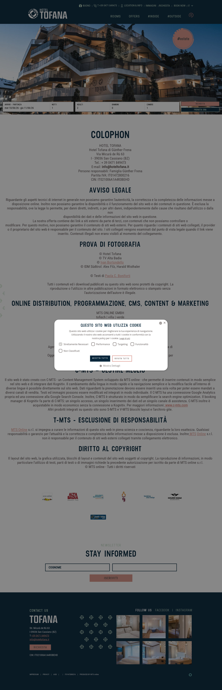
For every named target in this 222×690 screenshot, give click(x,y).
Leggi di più (125, 338)
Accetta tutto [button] (99, 358)
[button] (111, 365)
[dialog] (111, 345)
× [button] (164, 323)
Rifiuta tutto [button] (123, 358)
